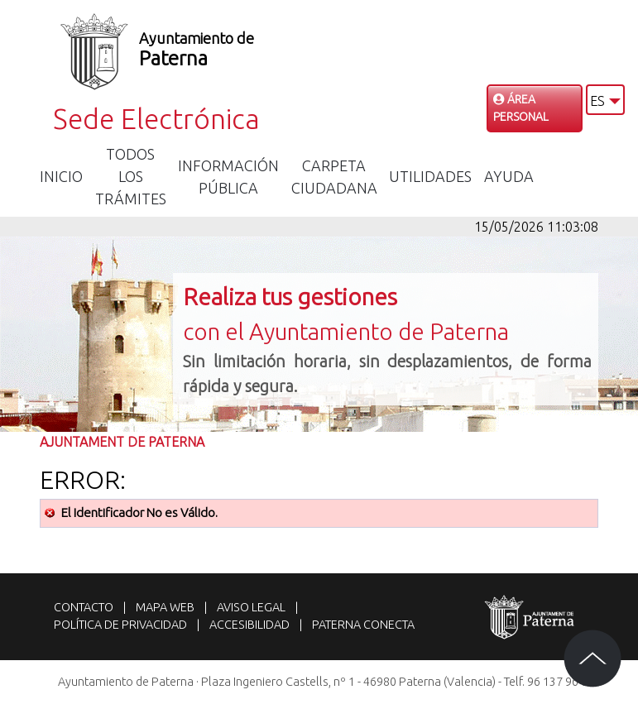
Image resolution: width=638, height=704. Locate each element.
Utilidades (430, 176)
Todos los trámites (130, 176)
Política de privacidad (120, 624)
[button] (605, 99)
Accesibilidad (249, 624)
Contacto (83, 607)
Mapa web (165, 607)
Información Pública (228, 176)
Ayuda (509, 176)
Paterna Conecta (363, 624)
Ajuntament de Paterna (122, 441)
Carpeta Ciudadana (334, 176)
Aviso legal (251, 607)
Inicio (61, 176)
